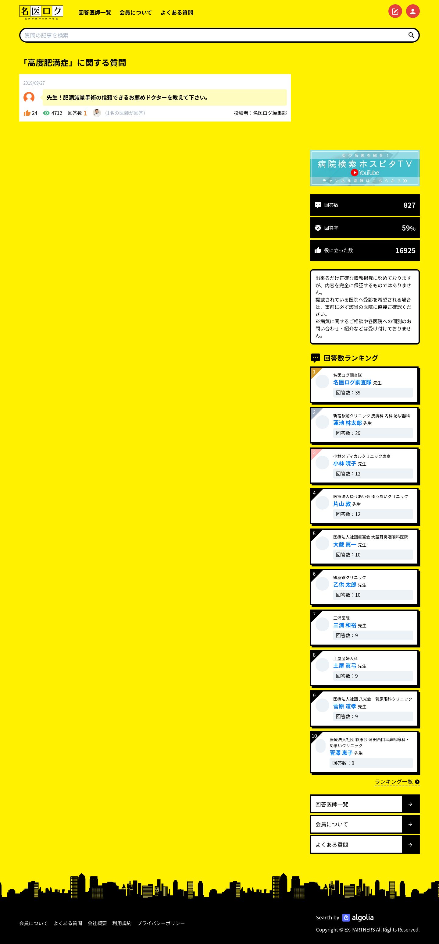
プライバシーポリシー (161, 923)
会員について (136, 12)
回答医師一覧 (94, 12)
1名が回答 (125, 112)
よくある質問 (176, 12)
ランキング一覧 (397, 781)
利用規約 (122, 923)
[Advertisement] (365, 99)
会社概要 (97, 923)
